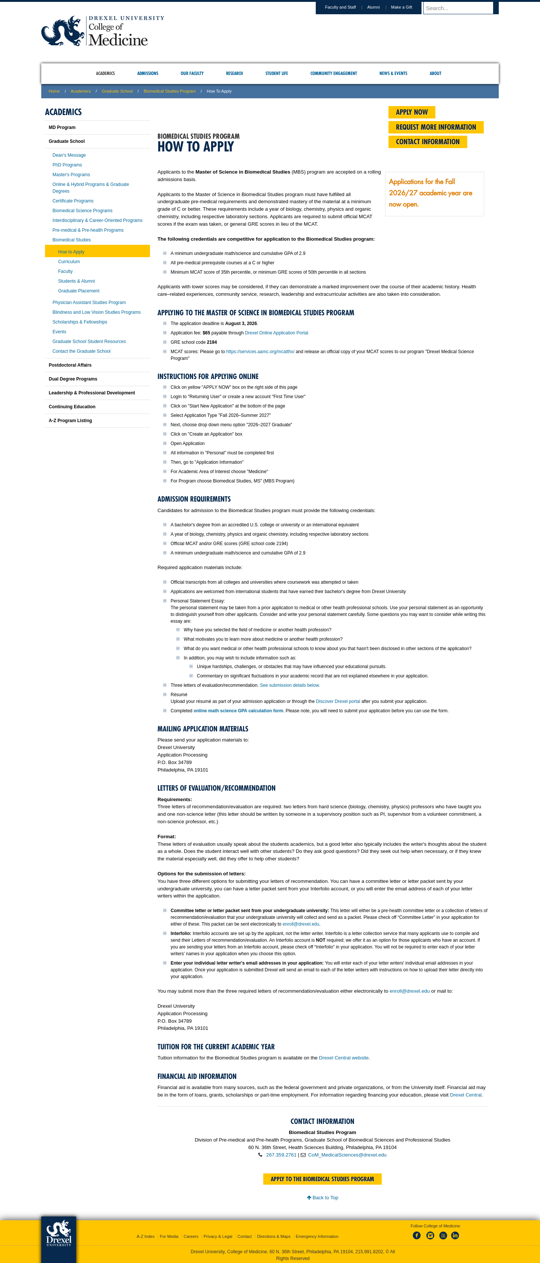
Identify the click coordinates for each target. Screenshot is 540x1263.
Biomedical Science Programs (82, 210)
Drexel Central (466, 1095)
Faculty (65, 271)
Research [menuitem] (234, 73)
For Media (169, 1235)
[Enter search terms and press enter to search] (464, 8)
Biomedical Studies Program (170, 91)
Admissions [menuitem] (147, 73)
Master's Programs (71, 174)
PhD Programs (67, 165)
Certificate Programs (72, 201)
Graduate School (117, 91)
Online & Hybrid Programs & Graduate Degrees (90, 188)
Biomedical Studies (71, 240)
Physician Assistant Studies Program (89, 302)
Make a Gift (408, 7)
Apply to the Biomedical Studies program (322, 1179)
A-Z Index (145, 1235)
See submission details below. (290, 685)
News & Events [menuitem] (393, 73)
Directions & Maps (273, 1235)
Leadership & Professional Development (92, 393)
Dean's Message (69, 155)
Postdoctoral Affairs (70, 365)
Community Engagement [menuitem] (333, 73)
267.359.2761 (281, 1155)
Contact (245, 1235)
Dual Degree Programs (73, 379)
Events (59, 331)
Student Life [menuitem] (277, 73)
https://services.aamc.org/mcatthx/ (260, 351)
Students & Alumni (76, 281)
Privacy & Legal (218, 1235)
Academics (81, 91)
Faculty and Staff (347, 7)
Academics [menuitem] (105, 73)
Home (54, 91)
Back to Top (322, 1197)
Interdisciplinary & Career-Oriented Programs (97, 220)
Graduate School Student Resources (89, 341)
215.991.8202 (369, 1250)
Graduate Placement (78, 291)
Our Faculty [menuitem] (192, 73)
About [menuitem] (435, 73)
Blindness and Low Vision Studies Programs (96, 312)
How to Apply (71, 252)
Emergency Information (317, 1235)
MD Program (62, 127)
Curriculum (69, 261)
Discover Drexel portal (338, 701)
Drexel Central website (344, 1058)
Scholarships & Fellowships (79, 322)
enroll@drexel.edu (301, 924)
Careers (191, 1235)
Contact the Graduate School (81, 351)
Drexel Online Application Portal (276, 333)
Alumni (380, 7)
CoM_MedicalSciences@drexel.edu (347, 1155)
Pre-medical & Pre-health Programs (87, 230)
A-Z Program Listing (70, 420)
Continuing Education (72, 406)
